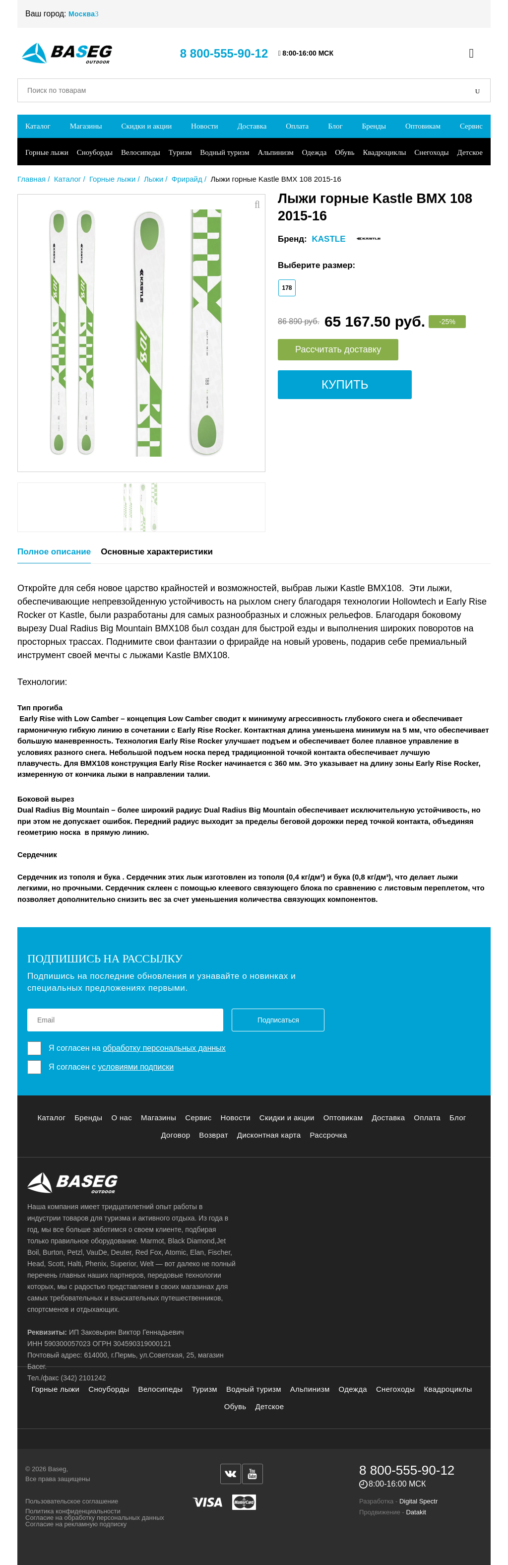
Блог (335, 126)
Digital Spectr (418, 1501)
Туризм (180, 152)
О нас (121, 1117)
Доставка (251, 126)
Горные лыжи (46, 152)
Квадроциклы (384, 152)
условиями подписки (136, 1067)
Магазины (86, 126)
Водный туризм (224, 152)
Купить (344, 384)
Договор (175, 1135)
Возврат (213, 1135)
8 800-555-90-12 (224, 53)
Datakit (416, 1512)
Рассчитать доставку (338, 349)
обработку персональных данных (164, 1048)
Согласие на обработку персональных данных (94, 1517)
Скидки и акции (146, 126)
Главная (31, 179)
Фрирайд (187, 179)
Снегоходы (431, 152)
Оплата (297, 126)
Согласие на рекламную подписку (76, 1524)
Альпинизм (275, 152)
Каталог (38, 126)
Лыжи (153, 179)
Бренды (374, 126)
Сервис (471, 126)
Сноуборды (95, 152)
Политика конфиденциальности (73, 1511)
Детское (470, 152)
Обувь (344, 152)
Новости (204, 126)
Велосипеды (140, 152)
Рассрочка (328, 1135)
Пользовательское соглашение (71, 1501)
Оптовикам (423, 126)
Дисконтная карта (269, 1135)
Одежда (314, 152)
